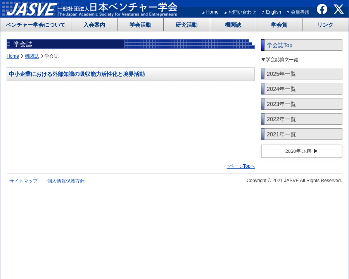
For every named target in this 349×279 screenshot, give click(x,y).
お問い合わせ (242, 12)
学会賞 (279, 25)
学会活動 (140, 25)
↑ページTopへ (241, 166)
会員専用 (300, 12)
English (273, 12)
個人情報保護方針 (66, 181)
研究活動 (186, 25)
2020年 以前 (298, 151)
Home (212, 12)
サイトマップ (24, 181)
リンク (325, 25)
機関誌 (233, 25)
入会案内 (94, 25)
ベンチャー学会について (36, 25)
